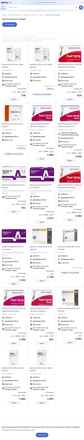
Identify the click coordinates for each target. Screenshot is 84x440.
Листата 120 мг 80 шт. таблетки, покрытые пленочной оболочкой (70, 186)
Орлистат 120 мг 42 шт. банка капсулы (41, 369)
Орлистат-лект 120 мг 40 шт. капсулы (12, 125)
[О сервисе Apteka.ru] (82, 2)
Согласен (42, 435)
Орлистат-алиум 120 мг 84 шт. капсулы (69, 309)
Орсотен (41, 15)
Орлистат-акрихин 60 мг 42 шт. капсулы (13, 186)
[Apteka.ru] (6, 2)
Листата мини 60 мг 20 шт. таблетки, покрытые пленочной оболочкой (40, 310)
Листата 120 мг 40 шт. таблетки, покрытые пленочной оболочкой (14, 310)
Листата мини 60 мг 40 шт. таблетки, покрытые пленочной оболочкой (40, 125)
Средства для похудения (15, 15)
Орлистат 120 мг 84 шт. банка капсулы (13, 369)
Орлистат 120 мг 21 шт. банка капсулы (41, 65)
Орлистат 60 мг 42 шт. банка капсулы (12, 65)
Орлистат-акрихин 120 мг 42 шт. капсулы (12, 247)
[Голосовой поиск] (76, 7)
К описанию (9, 24)
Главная (4, 15)
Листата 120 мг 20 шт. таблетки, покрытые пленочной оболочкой (70, 66)
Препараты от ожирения (30, 15)
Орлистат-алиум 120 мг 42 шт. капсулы (41, 247)
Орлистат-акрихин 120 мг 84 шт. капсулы (40, 186)
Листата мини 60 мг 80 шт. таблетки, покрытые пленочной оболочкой (68, 125)
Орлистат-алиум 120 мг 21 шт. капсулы (69, 247)
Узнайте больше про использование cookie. (18, 430)
